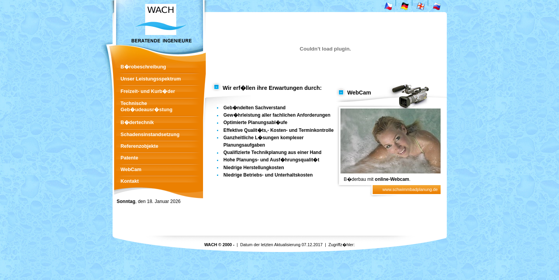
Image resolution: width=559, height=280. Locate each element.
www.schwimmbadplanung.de (409, 189)
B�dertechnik (137, 122)
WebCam (131, 169)
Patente (130, 158)
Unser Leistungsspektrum (151, 79)
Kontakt (130, 181)
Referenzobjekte (139, 146)
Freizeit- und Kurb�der (148, 91)
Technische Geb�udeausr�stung (147, 106)
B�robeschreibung (143, 67)
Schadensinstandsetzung (150, 134)
